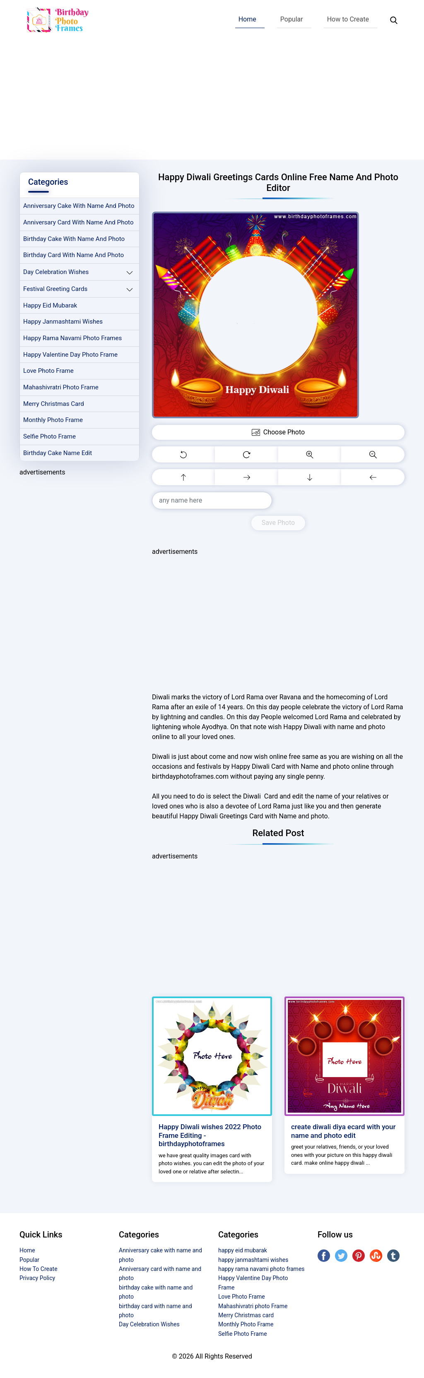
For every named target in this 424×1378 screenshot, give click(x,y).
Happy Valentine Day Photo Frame (70, 355)
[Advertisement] (212, 102)
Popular (291, 19)
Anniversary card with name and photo (78, 222)
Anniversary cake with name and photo (79, 206)
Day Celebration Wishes (56, 272)
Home (247, 19)
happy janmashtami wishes (63, 322)
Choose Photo (278, 432)
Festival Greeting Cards (55, 289)
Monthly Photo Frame (53, 420)
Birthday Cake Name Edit (57, 454)
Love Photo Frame (48, 371)
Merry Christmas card (53, 404)
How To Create (38, 1269)
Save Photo (278, 523)
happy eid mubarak (50, 306)
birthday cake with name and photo (74, 239)
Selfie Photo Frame (49, 437)
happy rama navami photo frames (73, 338)
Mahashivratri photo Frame (61, 388)
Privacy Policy (37, 1278)
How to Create (348, 19)
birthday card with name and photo (73, 255)
